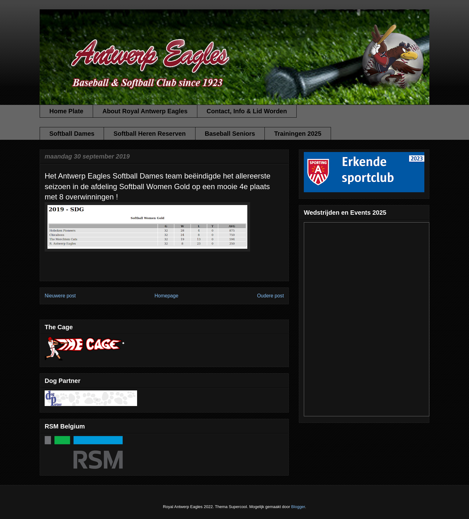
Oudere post (270, 295)
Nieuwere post (60, 295)
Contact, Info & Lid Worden (247, 111)
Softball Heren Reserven (149, 133)
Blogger (298, 506)
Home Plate (66, 111)
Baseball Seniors (230, 133)
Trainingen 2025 (297, 133)
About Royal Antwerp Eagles (145, 111)
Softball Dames (71, 133)
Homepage (166, 295)
